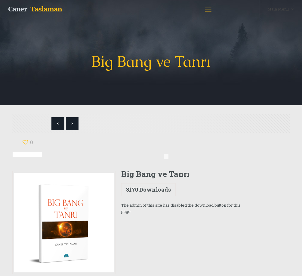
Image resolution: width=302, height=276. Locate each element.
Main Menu (280, 9)
